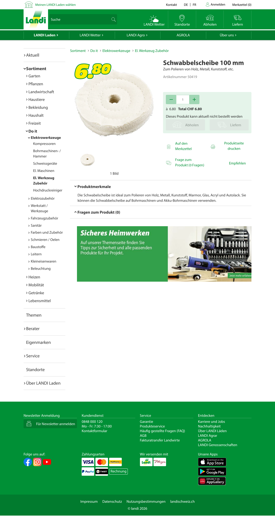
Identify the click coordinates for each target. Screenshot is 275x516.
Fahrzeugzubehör (44, 218)
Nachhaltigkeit (209, 426)
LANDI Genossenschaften (217, 445)
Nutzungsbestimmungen (146, 501)
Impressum (88, 501)
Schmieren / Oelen (45, 239)
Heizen (34, 277)
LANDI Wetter (90, 35)
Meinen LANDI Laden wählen (55, 4)
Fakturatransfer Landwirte (160, 440)
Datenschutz (112, 501)
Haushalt (36, 115)
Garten (34, 76)
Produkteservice (152, 426)
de (186, 4)
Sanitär (36, 225)
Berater (33, 328)
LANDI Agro (136, 35)
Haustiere (36, 99)
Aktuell (32, 55)
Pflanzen (35, 83)
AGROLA (183, 35)
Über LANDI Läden (212, 431)
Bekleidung (38, 107)
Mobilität (36, 284)
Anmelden (218, 4)
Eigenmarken (38, 342)
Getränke (36, 292)
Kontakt (171, 4)
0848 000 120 (92, 421)
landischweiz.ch (182, 501)
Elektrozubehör (43, 198)
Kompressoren (44, 143)
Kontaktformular (94, 431)
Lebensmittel (39, 300)
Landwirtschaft (41, 91)
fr (194, 4)
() (241, 4)
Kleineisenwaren (43, 261)
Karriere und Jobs (211, 421)
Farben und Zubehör (47, 232)
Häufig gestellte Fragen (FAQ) (162, 431)
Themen (34, 315)
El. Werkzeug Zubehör (152, 50)
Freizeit (34, 123)
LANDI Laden (45, 35)
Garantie (146, 421)
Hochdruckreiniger (47, 190)
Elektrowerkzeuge (46, 137)
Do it (32, 131)
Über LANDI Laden (43, 383)
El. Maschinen (43, 170)
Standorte (35, 369)
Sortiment (36, 68)
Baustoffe (38, 247)
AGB (143, 435)
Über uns (227, 35)
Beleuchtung (41, 268)
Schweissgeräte (45, 163)
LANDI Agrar (207, 435)
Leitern (36, 254)
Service (33, 356)
